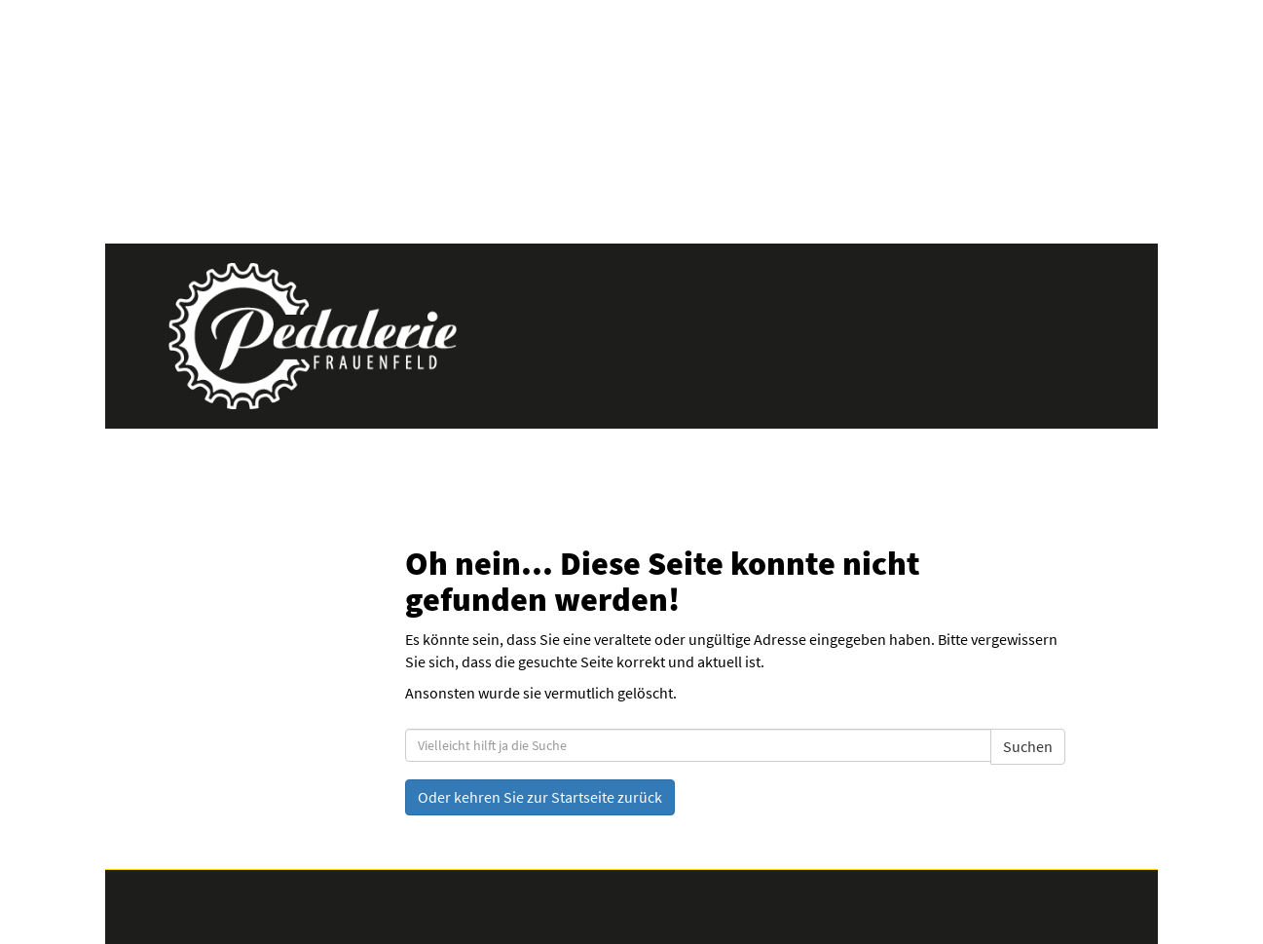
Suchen (1028, 746)
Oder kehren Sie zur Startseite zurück (540, 797)
